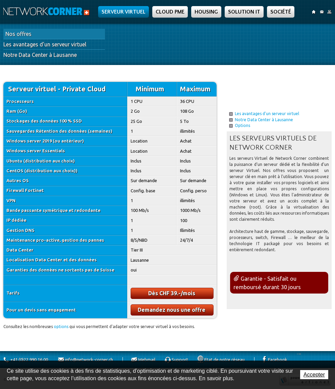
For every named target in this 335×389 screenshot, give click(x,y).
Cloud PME (170, 12)
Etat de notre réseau (224, 359)
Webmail (146, 359)
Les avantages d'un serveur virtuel (44, 44)
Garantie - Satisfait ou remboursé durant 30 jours (267, 282)
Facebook (277, 359)
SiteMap (329, 12)
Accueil (314, 12)
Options (242, 125)
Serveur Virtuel (124, 12)
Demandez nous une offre (171, 310)
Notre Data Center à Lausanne (40, 55)
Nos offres (18, 34)
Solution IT (244, 12)
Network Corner (47, 11)
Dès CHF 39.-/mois (171, 293)
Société (280, 12)
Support (180, 359)
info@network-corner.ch (89, 359)
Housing (206, 12)
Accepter (314, 374)
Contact (321, 12)
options (61, 326)
